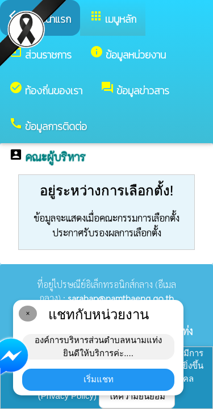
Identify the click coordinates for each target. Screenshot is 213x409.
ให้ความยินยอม (136, 396)
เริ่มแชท (98, 379)
